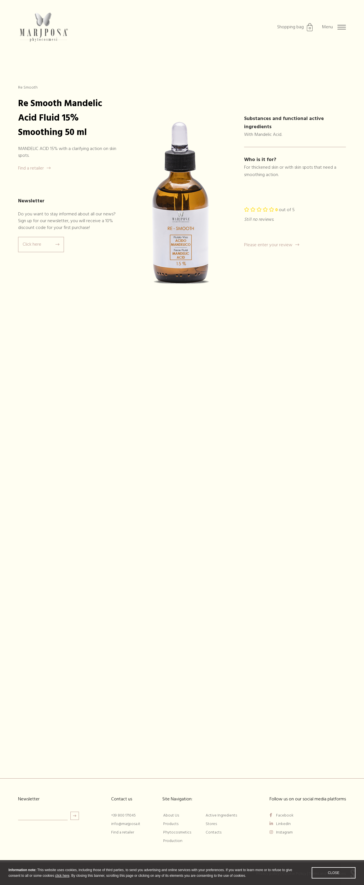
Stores (211, 824)
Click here (41, 244)
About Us (171, 815)
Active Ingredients (221, 815)
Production (172, 841)
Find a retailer (34, 168)
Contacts (213, 832)
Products (170, 824)
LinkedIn (280, 824)
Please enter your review (271, 245)
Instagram (281, 832)
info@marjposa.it (125, 824)
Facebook (282, 815)
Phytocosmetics (177, 832)
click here (62, 881)
